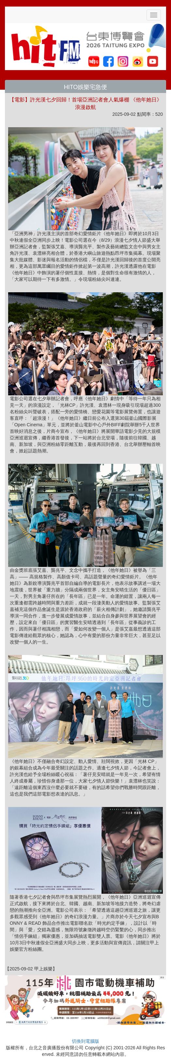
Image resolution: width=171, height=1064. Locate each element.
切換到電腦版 (85, 1041)
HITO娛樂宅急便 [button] (85, 87)
